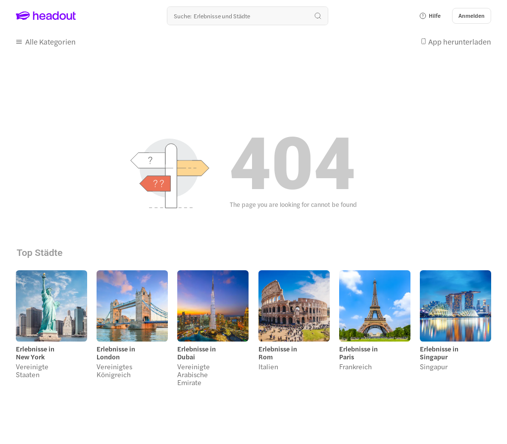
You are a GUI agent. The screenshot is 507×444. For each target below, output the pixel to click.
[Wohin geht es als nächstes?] (247, 16)
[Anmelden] (471, 16)
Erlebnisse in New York (35, 353)
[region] (253, 331)
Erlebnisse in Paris (358, 353)
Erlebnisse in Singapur (439, 353)
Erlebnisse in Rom (277, 353)
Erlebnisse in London (116, 353)
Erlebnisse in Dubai (196, 353)
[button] (429, 16)
